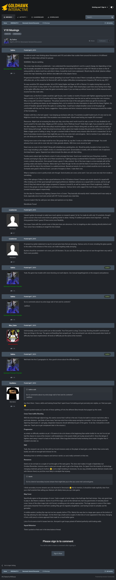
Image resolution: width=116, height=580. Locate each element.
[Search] (92, 17)
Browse (9, 17)
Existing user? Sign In (100, 7)
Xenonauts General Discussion (31, 42)
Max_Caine (13, 325)
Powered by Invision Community (104, 577)
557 (13, 233)
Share (92, 41)
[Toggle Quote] (27, 389)
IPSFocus (13, 577)
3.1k (13, 73)
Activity (22, 17)
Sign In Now (58, 553)
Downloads (54, 17)
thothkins (12, 383)
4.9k (13, 406)
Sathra (14, 39)
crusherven (13, 210)
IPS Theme (5, 577)
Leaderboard (38, 17)
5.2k (13, 348)
